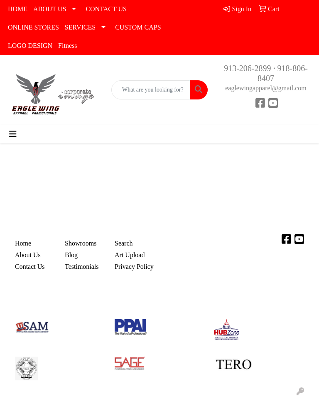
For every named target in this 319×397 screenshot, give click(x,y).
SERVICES (80, 27)
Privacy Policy (134, 266)
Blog (71, 254)
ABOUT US (49, 8)
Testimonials (82, 266)
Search (124, 243)
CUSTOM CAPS (138, 27)
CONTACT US (106, 8)
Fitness (67, 45)
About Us (28, 254)
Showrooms (80, 243)
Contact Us (30, 266)
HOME (17, 8)
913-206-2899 (247, 68)
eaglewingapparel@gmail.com (266, 88)
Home (23, 243)
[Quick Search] (150, 89)
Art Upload (130, 254)
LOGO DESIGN (30, 45)
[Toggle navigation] (13, 134)
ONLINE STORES (33, 27)
